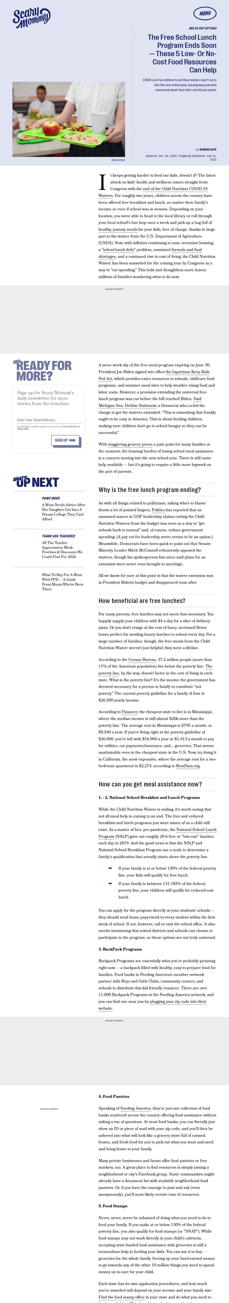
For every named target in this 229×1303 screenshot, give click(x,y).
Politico (158, 510)
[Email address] (49, 420)
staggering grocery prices (130, 444)
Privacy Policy (23, 430)
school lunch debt (118, 250)
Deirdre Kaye (208, 149)
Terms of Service (69, 428)
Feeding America (136, 1108)
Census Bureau (142, 660)
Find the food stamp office (122, 1297)
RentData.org (187, 766)
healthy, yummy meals (118, 229)
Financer (129, 712)
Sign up (61, 441)
